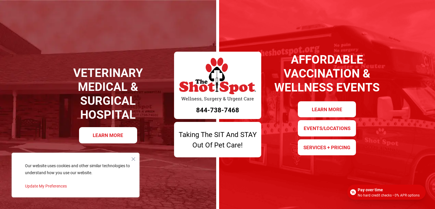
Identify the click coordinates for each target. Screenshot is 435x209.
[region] (75, 175)
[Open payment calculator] (386, 192)
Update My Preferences (46, 186)
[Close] (133, 157)
